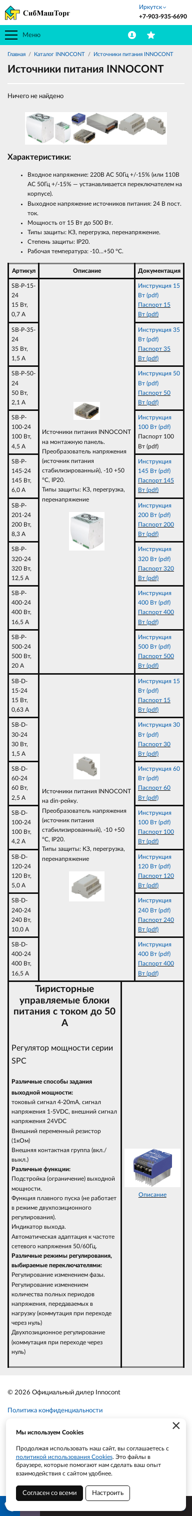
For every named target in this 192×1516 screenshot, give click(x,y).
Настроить (108, 1493)
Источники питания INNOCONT (134, 54)
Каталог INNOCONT (59, 54)
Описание (152, 1195)
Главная (17, 54)
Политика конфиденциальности (55, 1410)
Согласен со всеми (49, 1493)
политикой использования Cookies (64, 1457)
